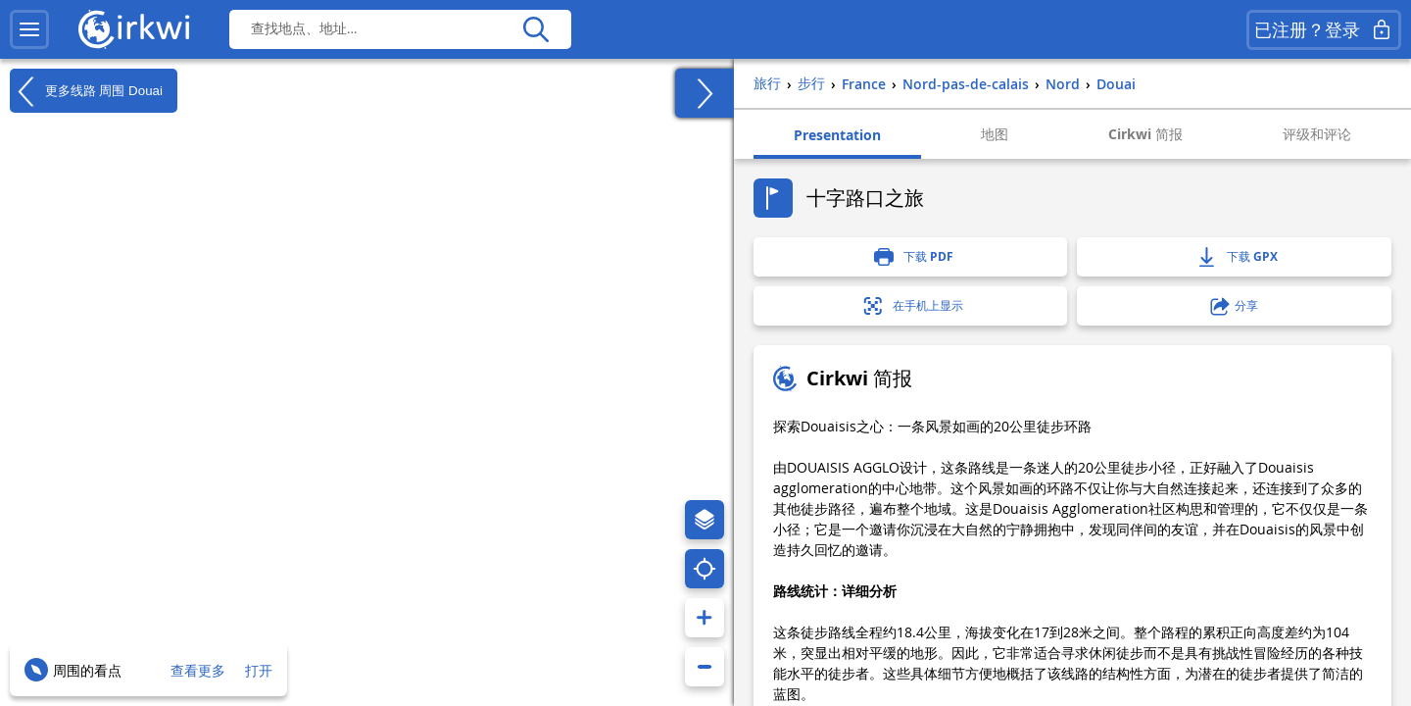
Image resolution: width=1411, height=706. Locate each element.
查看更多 (197, 670)
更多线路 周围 (86, 91)
